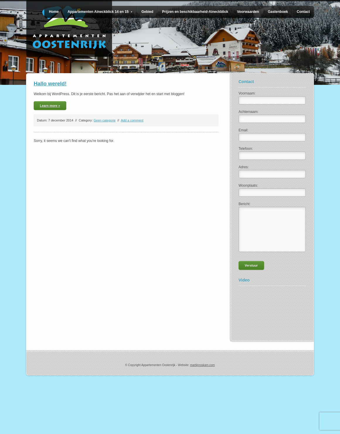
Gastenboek (278, 12)
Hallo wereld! (50, 84)
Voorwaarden (248, 12)
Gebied (147, 12)
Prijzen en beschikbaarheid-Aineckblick (195, 12)
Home (54, 12)
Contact (303, 12)
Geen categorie (104, 120)
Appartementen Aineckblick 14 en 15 (99, 12)
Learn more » (50, 105)
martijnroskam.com (202, 365)
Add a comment (132, 120)
